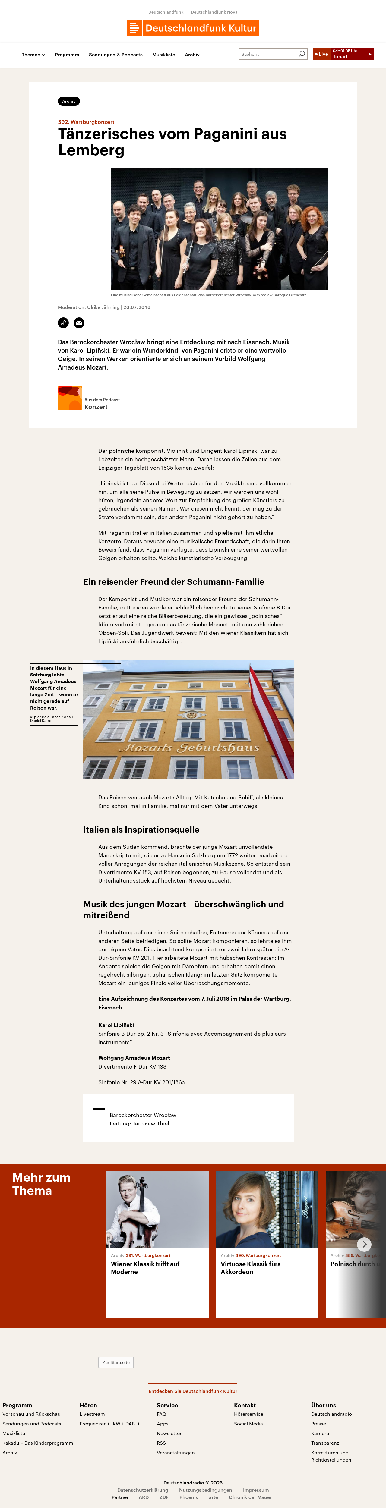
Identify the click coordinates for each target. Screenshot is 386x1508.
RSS (161, 1443)
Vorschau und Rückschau (31, 1414)
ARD (144, 1497)
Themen (31, 54)
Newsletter (169, 1433)
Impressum (256, 1490)
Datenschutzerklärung (142, 1490)
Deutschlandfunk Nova (214, 11)
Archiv (192, 54)
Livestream (92, 1414)
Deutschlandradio (331, 1414)
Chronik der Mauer (250, 1497)
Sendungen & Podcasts (116, 54)
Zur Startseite (116, 1362)
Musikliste (163, 54)
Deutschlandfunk (166, 11)
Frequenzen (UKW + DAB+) (109, 1423)
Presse (318, 1423)
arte (213, 1497)
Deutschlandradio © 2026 (193, 1482)
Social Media (248, 1423)
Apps (163, 1423)
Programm (67, 54)
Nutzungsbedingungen (205, 1490)
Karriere (320, 1433)
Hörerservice (248, 1414)
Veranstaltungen (176, 1452)
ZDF (164, 1497)
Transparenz (325, 1443)
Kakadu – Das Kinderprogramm (37, 1443)
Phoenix (188, 1497)
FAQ (161, 1414)
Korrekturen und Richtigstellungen (331, 1456)
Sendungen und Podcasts (31, 1423)
